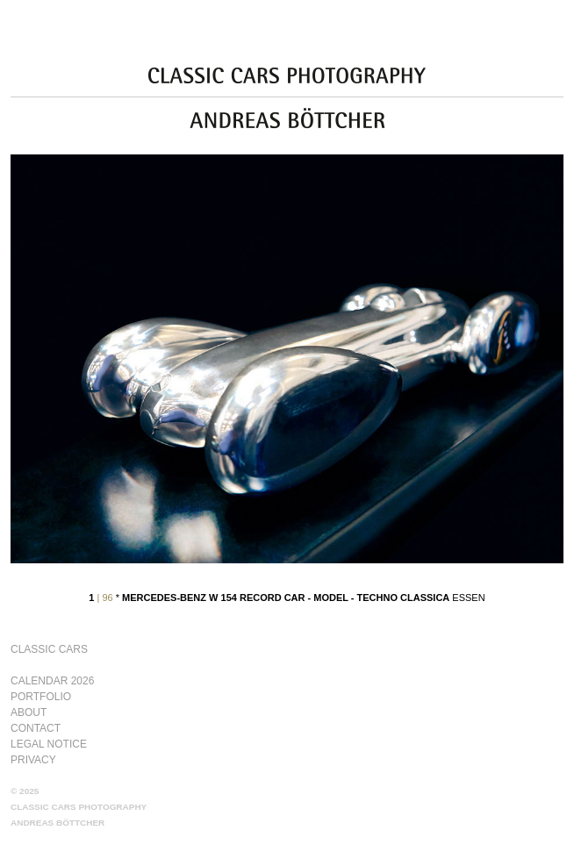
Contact (36, 728)
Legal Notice (49, 744)
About (29, 712)
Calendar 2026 (52, 681)
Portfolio (41, 697)
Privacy (33, 760)
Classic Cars (49, 649)
